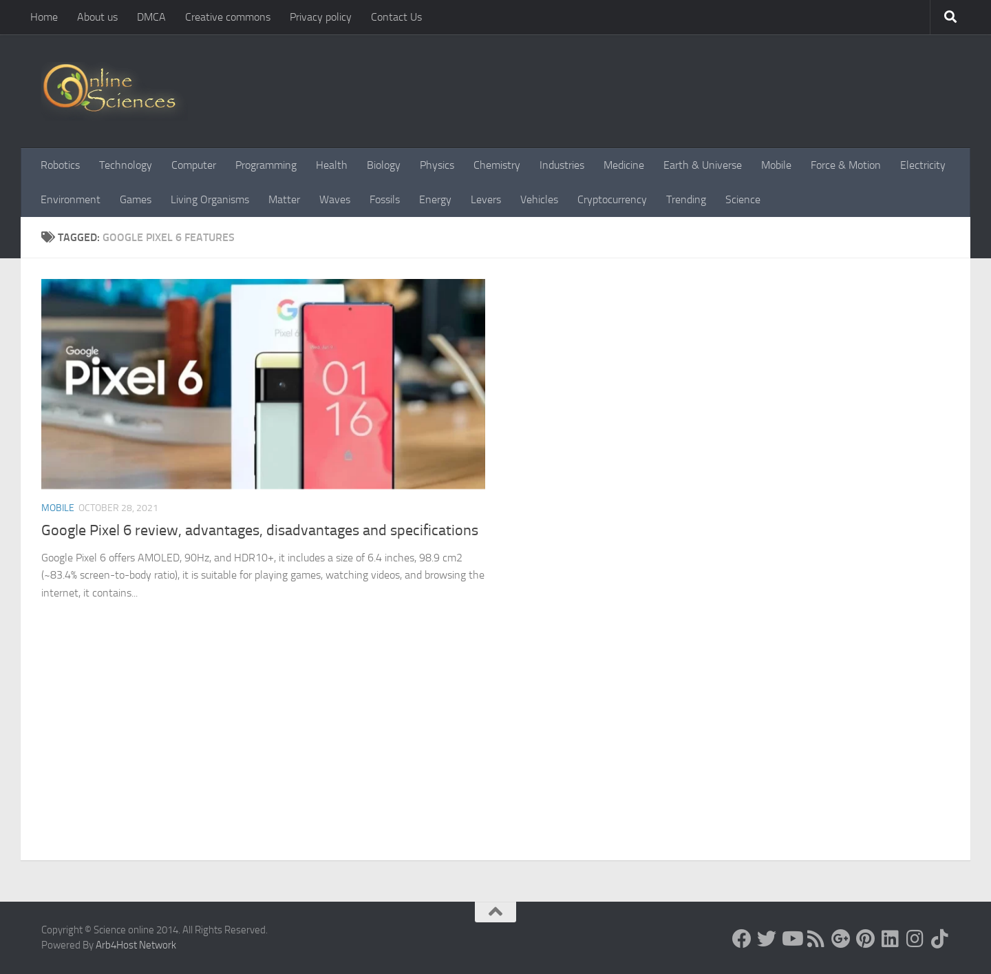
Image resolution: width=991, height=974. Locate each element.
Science (742, 199)
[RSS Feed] (816, 939)
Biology (384, 165)
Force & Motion (846, 165)
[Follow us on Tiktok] (940, 939)
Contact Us (396, 16)
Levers (486, 199)
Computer (193, 165)
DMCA (151, 16)
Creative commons (227, 16)
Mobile (776, 165)
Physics (437, 165)
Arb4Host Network (136, 945)
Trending (686, 199)
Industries (562, 165)
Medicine (624, 165)
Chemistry (496, 165)
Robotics (60, 165)
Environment (70, 199)
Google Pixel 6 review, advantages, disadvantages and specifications (259, 530)
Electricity (923, 165)
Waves (334, 199)
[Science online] (742, 939)
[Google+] (841, 939)
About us (97, 16)
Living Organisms (210, 199)
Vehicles (539, 199)
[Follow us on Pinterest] (865, 939)
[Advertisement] (495, 757)
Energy (435, 199)
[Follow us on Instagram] (915, 939)
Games (135, 199)
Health (332, 165)
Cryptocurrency (612, 199)
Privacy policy (321, 16)
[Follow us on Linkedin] (890, 939)
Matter (284, 199)
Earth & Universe (702, 165)
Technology (125, 165)
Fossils (385, 199)
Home (44, 16)
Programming (266, 165)
